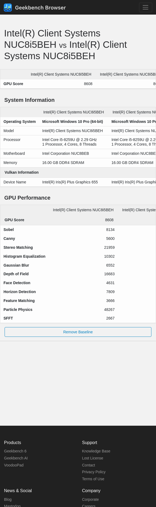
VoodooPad (13, 465)
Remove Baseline (78, 332)
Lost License (92, 458)
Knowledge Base (96, 451)
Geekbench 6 (15, 451)
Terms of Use (93, 479)
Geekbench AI (16, 458)
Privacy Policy (94, 472)
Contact (88, 465)
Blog (8, 499)
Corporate (90, 499)
